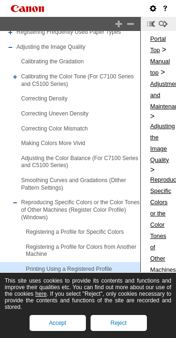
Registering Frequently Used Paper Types (68, 32)
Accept (57, 323)
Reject (118, 323)
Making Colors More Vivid (53, 143)
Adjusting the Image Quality (50, 47)
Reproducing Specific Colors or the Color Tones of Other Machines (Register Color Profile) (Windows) (80, 209)
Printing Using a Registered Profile (69, 269)
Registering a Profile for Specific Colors (75, 232)
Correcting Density (44, 98)
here (40, 294)
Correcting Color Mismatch (54, 128)
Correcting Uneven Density (54, 113)
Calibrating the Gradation (52, 62)
